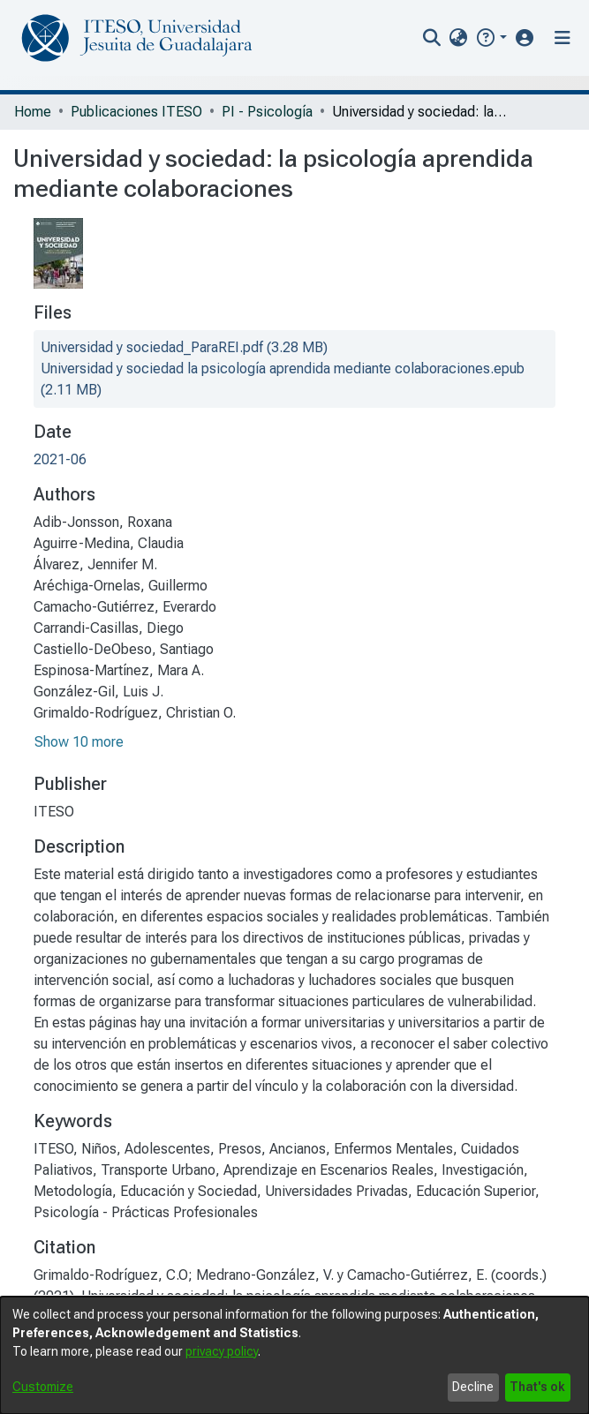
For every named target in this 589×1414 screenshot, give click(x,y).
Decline (473, 1387)
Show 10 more (79, 741)
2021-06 (60, 459)
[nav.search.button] (432, 38)
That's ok (537, 1387)
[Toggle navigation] (562, 38)
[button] (490, 37)
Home (32, 111)
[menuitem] (459, 38)
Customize (42, 1387)
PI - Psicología (267, 111)
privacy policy (221, 1351)
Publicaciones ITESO (136, 111)
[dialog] (294, 1355)
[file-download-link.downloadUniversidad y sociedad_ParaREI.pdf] (184, 347)
